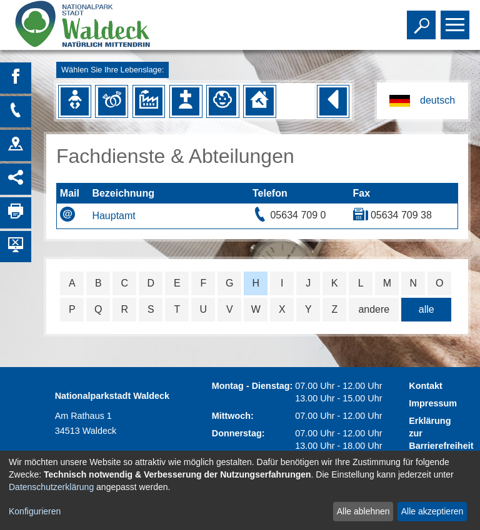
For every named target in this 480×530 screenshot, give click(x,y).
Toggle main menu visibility (457, 19)
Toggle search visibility (423, 19)
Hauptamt (113, 215)
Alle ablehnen (363, 511)
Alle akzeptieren (432, 511)
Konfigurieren (35, 511)
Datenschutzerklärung (51, 487)
